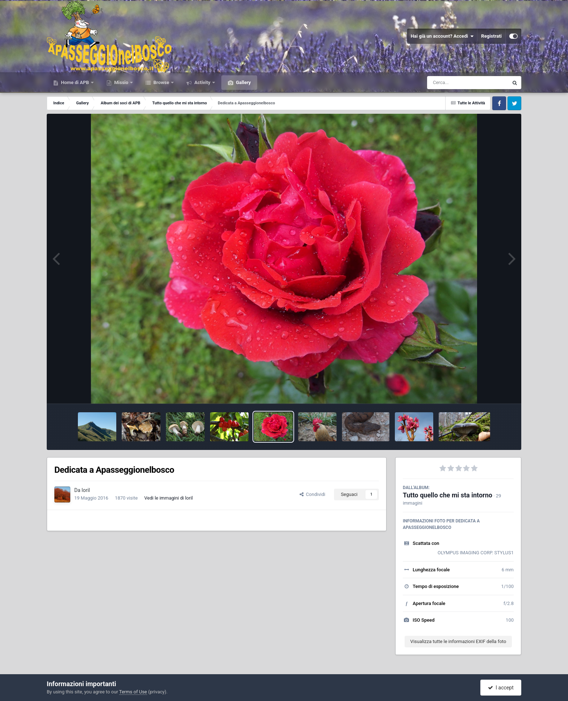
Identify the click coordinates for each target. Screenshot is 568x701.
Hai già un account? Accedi (442, 36)
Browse (161, 82)
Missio (121, 82)
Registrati (491, 36)
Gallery (243, 82)
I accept (500, 687)
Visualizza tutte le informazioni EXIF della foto (458, 641)
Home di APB (75, 82)
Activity (202, 82)
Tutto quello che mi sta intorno (447, 495)
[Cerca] (452, 82)
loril (86, 490)
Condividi (312, 494)
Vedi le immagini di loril (168, 498)
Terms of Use (133, 691)
